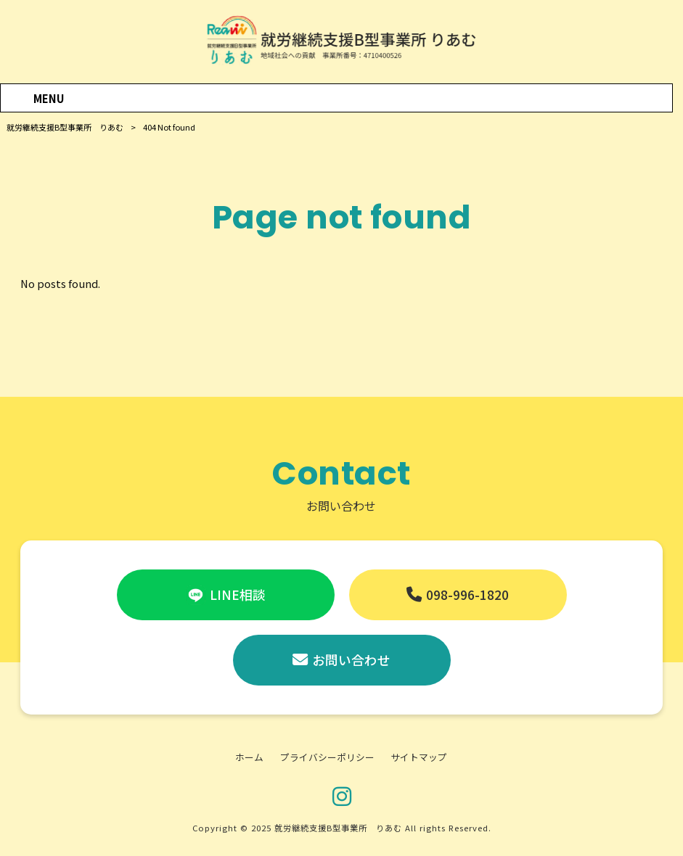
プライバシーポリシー (327, 757)
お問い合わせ (351, 660)
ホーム (249, 757)
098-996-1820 (467, 594)
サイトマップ (418, 757)
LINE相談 (238, 594)
